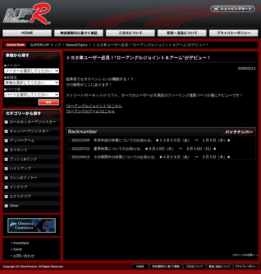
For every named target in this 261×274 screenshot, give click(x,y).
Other (14, 206)
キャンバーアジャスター (29, 131)
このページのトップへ (245, 256)
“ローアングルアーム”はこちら (90, 111)
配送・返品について (182, 33)
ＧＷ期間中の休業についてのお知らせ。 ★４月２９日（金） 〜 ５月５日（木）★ (162, 157)
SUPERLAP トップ (45, 45)
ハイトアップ (20, 168)
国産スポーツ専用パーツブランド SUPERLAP (62, 13)
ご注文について (130, 33)
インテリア (18, 187)
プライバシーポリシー (233, 33)
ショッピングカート (233, 9)
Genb (17, 249)
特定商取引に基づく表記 (78, 33)
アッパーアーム (22, 140)
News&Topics (76, 45)
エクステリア (20, 196)
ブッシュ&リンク (23, 159)
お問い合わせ (24, 256)
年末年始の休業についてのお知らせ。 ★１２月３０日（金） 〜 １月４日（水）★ (164, 140)
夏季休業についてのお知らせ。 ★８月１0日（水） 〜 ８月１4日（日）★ (155, 149)
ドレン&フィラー (23, 178)
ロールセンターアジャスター (33, 122)
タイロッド (18, 150)
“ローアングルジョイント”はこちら (94, 106)
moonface (21, 243)
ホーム (27, 33)
